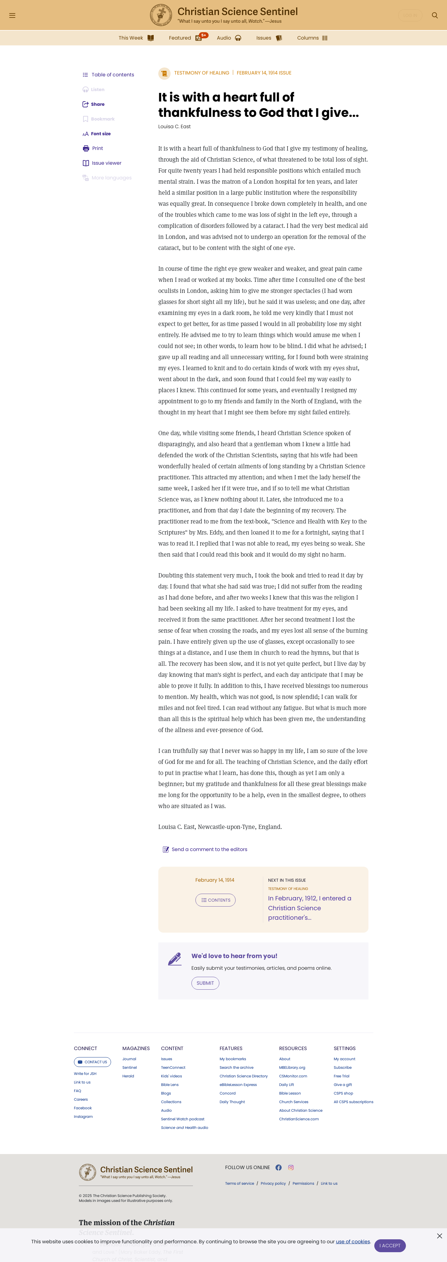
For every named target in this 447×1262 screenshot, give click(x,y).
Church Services (293, 1081)
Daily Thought (232, 1081)
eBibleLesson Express (238, 1064)
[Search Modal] (434, 15)
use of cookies (352, 1243)
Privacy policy (273, 1162)
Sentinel (129, 1047)
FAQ (77, 1070)
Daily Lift (286, 1064)
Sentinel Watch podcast (182, 1098)
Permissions (303, 1162)
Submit (197, 962)
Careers (81, 1078)
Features (231, 1027)
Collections (171, 1081)
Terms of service (239, 1162)
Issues (166, 1038)
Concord (228, 1072)
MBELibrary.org (292, 1047)
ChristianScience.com (299, 1098)
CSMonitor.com (293, 1055)
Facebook (83, 1087)
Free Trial (341, 1055)
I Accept (391, 1245)
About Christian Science (300, 1089)
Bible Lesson (290, 1072)
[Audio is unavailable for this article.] (95, 89)
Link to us (82, 1061)
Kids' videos (171, 1055)
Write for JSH (85, 1053)
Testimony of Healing (194, 72)
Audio (166, 1089)
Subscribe (343, 1047)
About (284, 1038)
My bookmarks (233, 1038)
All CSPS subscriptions (353, 1081)
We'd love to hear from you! (227, 935)
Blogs (166, 1072)
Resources (293, 1027)
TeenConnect (173, 1047)
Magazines (136, 1027)
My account (344, 1038)
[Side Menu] (12, 15)
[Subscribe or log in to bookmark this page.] (101, 119)
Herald (128, 1055)
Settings (345, 1027)
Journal (129, 1038)
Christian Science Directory (244, 1055)
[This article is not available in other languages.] (108, 178)
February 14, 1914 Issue (256, 72)
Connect (85, 1027)
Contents (208, 888)
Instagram (83, 1096)
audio (184, 1107)
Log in (410, 15)
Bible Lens (170, 1064)
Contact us (92, 1041)
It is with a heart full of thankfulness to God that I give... (251, 105)
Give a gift (343, 1064)
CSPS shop (343, 1072)
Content (172, 1027)
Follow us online (247, 1146)
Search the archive (236, 1047)
